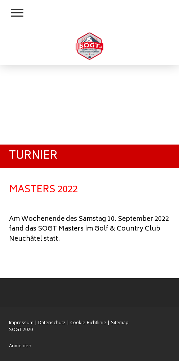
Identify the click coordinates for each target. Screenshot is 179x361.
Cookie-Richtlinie (88, 322)
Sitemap (120, 322)
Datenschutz (52, 322)
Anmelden (20, 345)
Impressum (21, 322)
